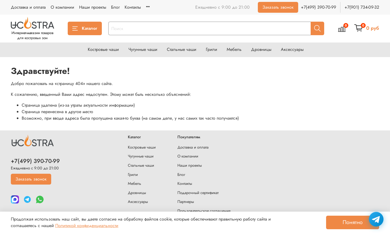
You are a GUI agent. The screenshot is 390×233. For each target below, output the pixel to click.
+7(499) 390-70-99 (318, 7)
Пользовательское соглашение (203, 211)
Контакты (133, 7)
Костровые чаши (103, 49)
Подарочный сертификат (198, 192)
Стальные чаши (181, 49)
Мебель (234, 49)
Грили (211, 49)
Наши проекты (92, 7)
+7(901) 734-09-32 (361, 7)
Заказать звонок (278, 7)
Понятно (353, 222)
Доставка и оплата (28, 7)
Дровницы (261, 49)
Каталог (84, 28)
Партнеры (185, 201)
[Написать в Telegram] (376, 219)
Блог (115, 7)
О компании (62, 7)
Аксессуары (292, 49)
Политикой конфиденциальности (86, 225)
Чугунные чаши (142, 49)
